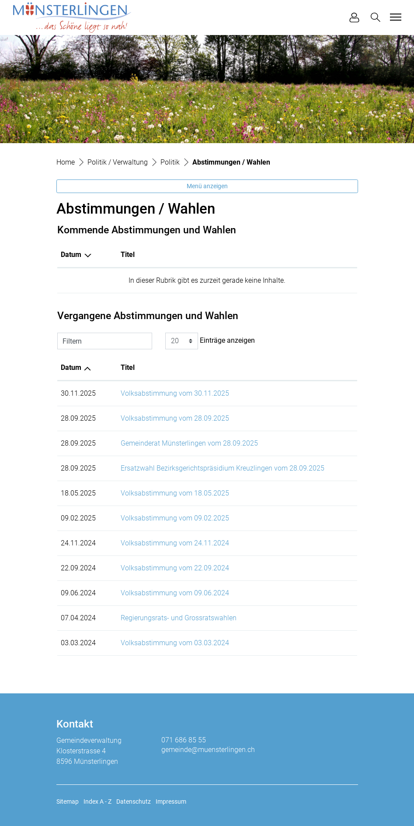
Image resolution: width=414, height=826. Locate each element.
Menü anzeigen (207, 186)
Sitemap (67, 801)
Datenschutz (133, 801)
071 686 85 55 (183, 740)
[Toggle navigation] (394, 17)
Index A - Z (97, 801)
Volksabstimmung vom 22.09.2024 (175, 568)
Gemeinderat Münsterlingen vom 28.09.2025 (189, 443)
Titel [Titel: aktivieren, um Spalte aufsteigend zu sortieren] (128, 254)
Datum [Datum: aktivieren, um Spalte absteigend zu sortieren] (71, 254)
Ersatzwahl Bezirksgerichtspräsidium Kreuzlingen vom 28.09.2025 (222, 468)
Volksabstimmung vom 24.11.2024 (175, 543)
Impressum (171, 801)
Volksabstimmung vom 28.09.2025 (175, 418)
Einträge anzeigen (210, 341)
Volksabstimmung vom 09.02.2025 (175, 518)
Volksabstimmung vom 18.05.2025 (175, 493)
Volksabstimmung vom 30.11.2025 (175, 393)
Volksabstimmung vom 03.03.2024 (175, 643)
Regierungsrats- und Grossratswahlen (179, 618)
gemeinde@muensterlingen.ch (208, 749)
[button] (377, 17)
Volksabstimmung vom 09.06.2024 (175, 593)
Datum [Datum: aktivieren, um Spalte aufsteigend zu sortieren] (71, 367)
